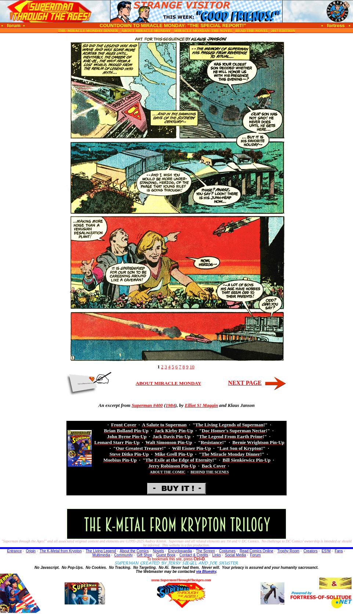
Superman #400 (147, 405)
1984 (170, 405)
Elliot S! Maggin (201, 405)
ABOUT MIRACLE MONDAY (168, 383)
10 (192, 366)
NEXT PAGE (245, 383)
